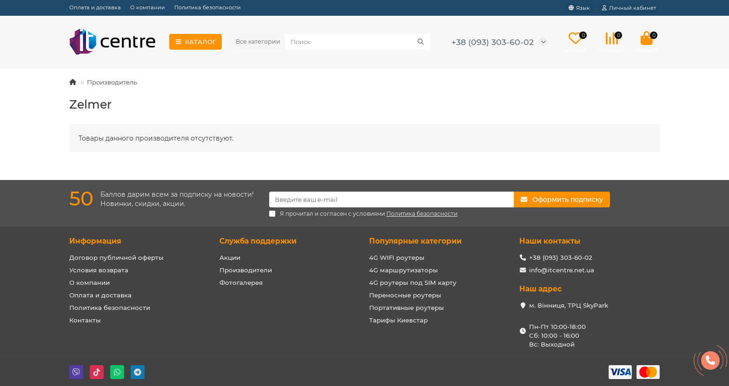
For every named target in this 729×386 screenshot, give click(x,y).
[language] (579, 8)
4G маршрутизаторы (403, 270)
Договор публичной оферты (116, 257)
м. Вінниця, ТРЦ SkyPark (568, 305)
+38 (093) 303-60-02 (492, 42)
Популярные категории (415, 241)
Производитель (112, 82)
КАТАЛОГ (195, 41)
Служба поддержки (258, 241)
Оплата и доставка (95, 7)
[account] (629, 8)
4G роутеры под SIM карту (413, 282)
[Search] (358, 42)
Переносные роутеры (405, 295)
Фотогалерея (241, 282)
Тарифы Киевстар (398, 320)
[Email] (391, 199)
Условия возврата (98, 270)
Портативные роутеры (406, 307)
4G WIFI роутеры (396, 257)
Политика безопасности (207, 7)
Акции (229, 257)
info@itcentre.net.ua (561, 270)
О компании (147, 7)
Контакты (85, 320)
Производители (245, 270)
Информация (95, 241)
